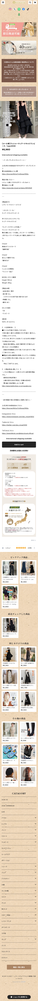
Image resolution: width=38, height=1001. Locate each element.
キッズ (4, 939)
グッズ (4, 903)
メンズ (4, 945)
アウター (4, 818)
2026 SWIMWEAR (8, 806)
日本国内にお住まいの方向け (19, 450)
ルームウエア (6, 854)
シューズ (4, 866)
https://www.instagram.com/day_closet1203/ (18, 416)
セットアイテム (6, 848)
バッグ (4, 872)
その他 (4, 933)
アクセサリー (6, 878)
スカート (4, 836)
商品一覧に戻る (19, 967)
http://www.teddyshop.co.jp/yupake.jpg (16, 386)
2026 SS (5, 800)
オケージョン (6, 860)
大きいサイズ (6, 951)
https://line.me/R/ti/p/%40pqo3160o (15, 174)
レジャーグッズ (6, 921)
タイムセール (6, 927)
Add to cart (19, 445)
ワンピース (5, 842)
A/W (3, 812)
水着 (3, 885)
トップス (4, 824)
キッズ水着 (5, 891)
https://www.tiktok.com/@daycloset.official (18, 433)
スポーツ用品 (6, 915)
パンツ (4, 830)
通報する (33, 540)
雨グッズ (4, 909)
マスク (4, 897)
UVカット (5, 957)
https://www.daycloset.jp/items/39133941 (17, 188)
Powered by (19, 982)
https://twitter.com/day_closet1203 (14, 425)
